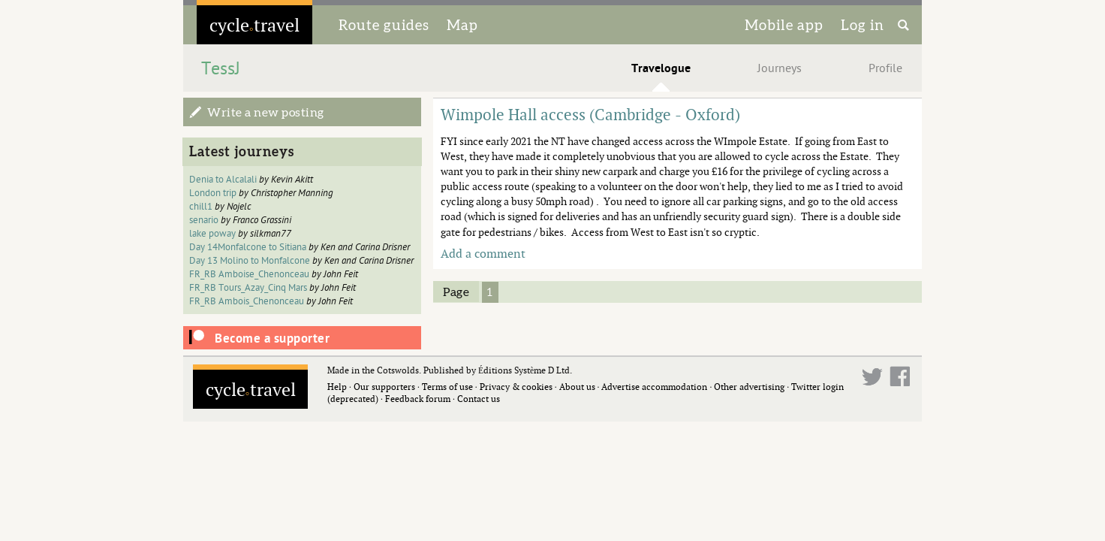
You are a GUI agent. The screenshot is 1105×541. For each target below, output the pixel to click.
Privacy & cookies (516, 386)
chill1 (200, 207)
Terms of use (447, 386)
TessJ (220, 69)
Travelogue (661, 68)
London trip (212, 193)
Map (462, 25)
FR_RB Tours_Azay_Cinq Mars (248, 288)
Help (337, 386)
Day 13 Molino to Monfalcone (249, 261)
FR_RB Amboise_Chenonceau (249, 274)
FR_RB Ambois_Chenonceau (246, 301)
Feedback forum (417, 398)
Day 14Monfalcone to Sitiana (247, 247)
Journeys (779, 68)
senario (203, 220)
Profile (885, 68)
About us (577, 386)
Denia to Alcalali (223, 180)
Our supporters (384, 386)
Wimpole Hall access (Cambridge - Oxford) (590, 114)
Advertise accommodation (654, 386)
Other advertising (749, 386)
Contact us (478, 398)
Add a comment (483, 253)
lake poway (212, 234)
